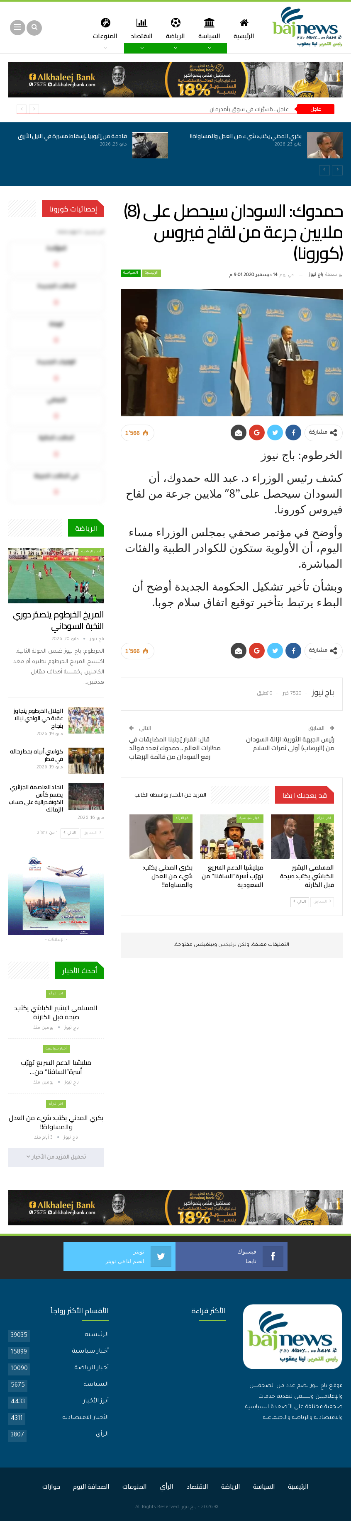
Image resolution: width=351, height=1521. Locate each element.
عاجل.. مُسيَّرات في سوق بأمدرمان (249, 109)
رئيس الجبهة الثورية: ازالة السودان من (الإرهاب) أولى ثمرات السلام (290, 743)
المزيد (103, 28)
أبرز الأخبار (96, 1401)
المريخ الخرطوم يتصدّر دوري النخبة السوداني (58, 620)
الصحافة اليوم (91, 1486)
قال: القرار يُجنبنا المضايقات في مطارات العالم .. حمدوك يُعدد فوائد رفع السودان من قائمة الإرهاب (175, 748)
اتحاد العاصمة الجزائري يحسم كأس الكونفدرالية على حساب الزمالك (36, 798)
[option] (175, 150)
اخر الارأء (324, 818)
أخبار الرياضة (91, 552)
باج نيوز (189, 1507)
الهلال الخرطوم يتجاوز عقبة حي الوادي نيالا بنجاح (38, 718)
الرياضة (171, 28)
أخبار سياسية (250, 818)
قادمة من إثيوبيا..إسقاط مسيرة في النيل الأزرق (72, 136)
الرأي (102, 1434)
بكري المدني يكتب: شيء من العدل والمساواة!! (246, 136)
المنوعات (134, 1486)
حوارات (51, 1486)
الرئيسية (242, 28)
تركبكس (226, 945)
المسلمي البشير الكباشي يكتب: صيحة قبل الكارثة (56, 1012)
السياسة (206, 28)
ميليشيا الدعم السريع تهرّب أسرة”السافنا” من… (56, 1067)
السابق (322, 901)
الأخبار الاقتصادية (85, 1417)
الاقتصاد (136, 28)
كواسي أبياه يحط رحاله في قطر (36, 755)
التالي (299, 901)
